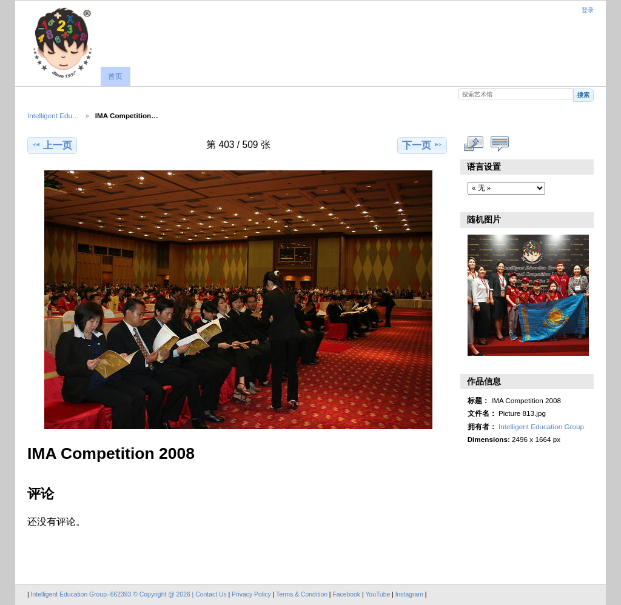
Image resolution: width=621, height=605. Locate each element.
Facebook (346, 594)
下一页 (422, 144)
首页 (115, 76)
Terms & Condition (301, 594)
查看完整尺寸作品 (474, 143)
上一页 (52, 144)
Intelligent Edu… (53, 115)
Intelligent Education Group (541, 426)
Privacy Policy (251, 594)
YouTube (377, 594)
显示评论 (500, 143)
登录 (588, 10)
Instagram (410, 594)
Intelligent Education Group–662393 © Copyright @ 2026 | (113, 594)
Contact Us (210, 594)
